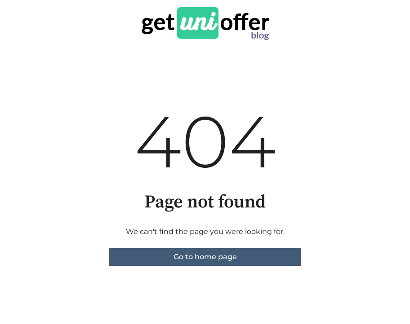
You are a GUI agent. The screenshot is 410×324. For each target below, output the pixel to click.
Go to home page (205, 256)
